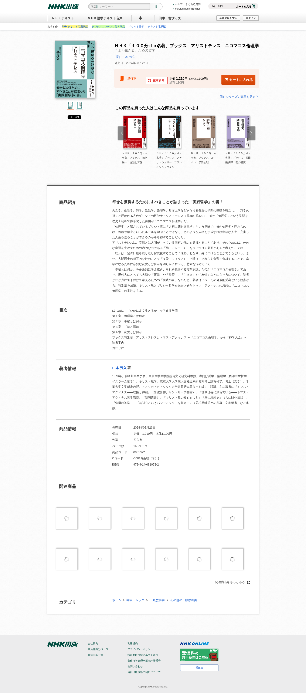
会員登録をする (228, 18)
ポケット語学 (136, 26)
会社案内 (93, 643)
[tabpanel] (75, 70)
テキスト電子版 (157, 26)
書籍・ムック (135, 600)
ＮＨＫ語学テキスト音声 (104, 18)
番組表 (199, 667)
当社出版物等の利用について (144, 672)
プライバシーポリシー (140, 649)
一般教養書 (157, 600)
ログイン (251, 18)
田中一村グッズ (170, 18)
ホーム (116, 600)
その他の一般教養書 (183, 600)
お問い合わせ (135, 666)
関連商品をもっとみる (232, 582)
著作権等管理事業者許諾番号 (144, 660)
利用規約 (133, 643)
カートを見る (245, 6)
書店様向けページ (98, 649)
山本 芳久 (119, 368)
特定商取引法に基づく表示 (143, 654)
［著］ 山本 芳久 (124, 56)
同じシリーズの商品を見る (239, 96)
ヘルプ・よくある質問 (188, 4)
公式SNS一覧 (95, 654)
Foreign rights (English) (188, 8)
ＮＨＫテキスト (63, 18)
